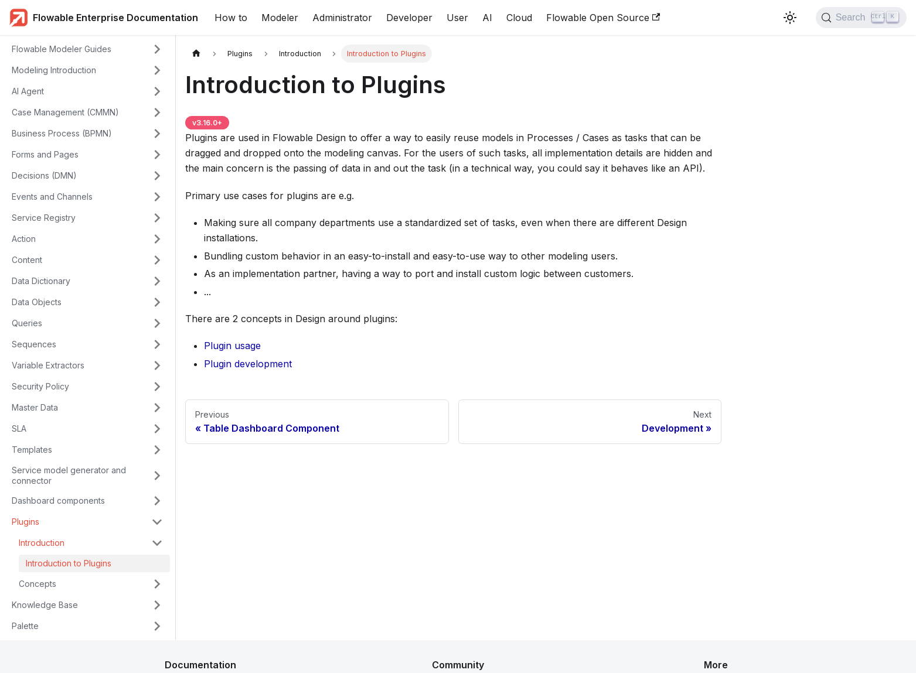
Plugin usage (232, 345)
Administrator (342, 17)
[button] (87, 49)
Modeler (279, 17)
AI (487, 17)
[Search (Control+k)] (861, 17)
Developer (409, 17)
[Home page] (196, 54)
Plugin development (248, 364)
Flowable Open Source (603, 17)
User (457, 17)
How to (230, 17)
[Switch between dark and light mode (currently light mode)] (790, 17)
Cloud (519, 17)
